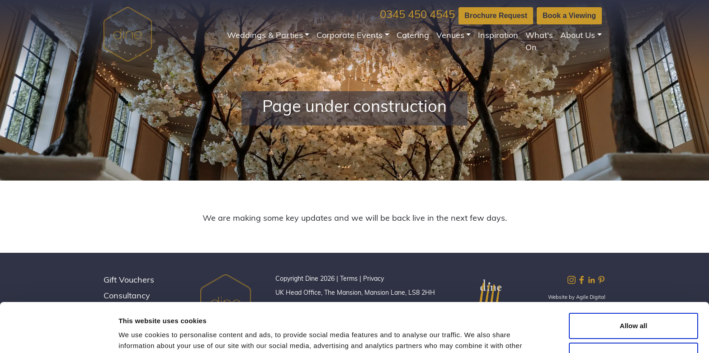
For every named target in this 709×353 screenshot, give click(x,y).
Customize (634, 309)
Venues (450, 36)
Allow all (634, 279)
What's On (539, 42)
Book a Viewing (569, 15)
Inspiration (498, 36)
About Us (577, 36)
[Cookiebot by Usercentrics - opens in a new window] (58, 335)
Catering (413, 36)
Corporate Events (350, 36)
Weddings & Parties (265, 36)
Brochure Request (495, 15)
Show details (139, 335)
